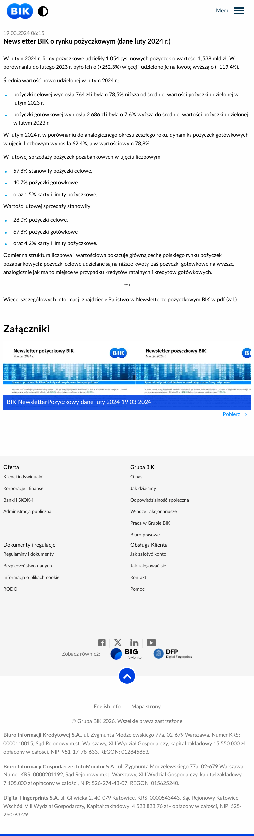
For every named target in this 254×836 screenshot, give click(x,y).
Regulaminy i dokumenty (28, 554)
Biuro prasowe (145, 535)
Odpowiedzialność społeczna (159, 500)
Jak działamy (143, 488)
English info (107, 706)
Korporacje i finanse (23, 488)
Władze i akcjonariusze (153, 511)
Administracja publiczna (27, 511)
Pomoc (137, 589)
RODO (10, 589)
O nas (136, 477)
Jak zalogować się (148, 566)
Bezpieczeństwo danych (27, 566)
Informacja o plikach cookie (31, 577)
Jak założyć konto (148, 554)
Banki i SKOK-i (18, 500)
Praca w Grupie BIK (150, 523)
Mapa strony (146, 706)
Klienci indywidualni (23, 477)
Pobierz (237, 413)
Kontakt (138, 577)
